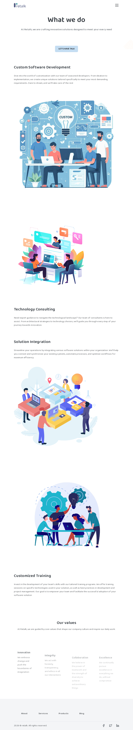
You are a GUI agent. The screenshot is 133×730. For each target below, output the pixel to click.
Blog (81, 713)
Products (63, 713)
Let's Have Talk (66, 49)
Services (43, 713)
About (24, 713)
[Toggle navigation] (117, 5)
